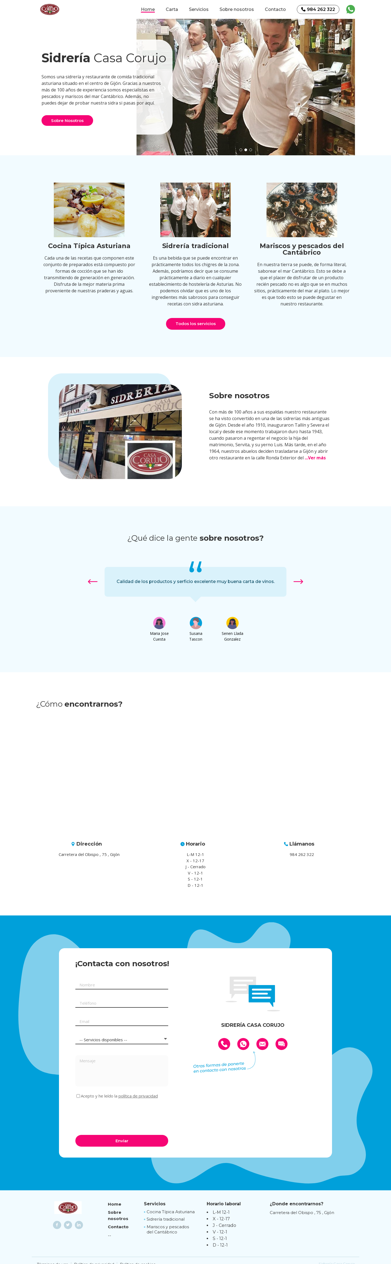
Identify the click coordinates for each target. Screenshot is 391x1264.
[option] (246, 87)
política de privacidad (138, 1096)
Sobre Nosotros (67, 120)
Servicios (199, 9)
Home (148, 9)
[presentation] (116, 1116)
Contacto (275, 9)
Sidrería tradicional (166, 1219)
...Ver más (315, 458)
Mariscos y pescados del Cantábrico (168, 1229)
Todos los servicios (196, 323)
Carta (172, 9)
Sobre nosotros (237, 9)
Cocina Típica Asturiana (171, 1211)
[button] (240, 149)
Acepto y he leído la (119, 1096)
